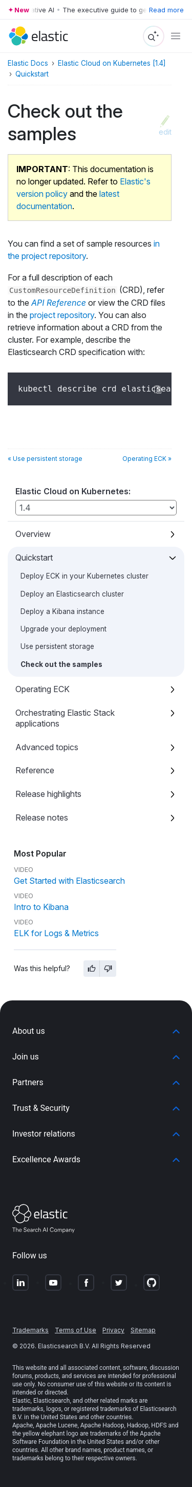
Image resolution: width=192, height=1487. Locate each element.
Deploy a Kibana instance (62, 611)
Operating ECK (42, 689)
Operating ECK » (147, 458)
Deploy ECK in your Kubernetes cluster (84, 576)
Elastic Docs (28, 63)
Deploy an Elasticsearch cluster (72, 594)
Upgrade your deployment (63, 629)
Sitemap (143, 1330)
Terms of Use (75, 1330)
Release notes (41, 817)
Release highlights (48, 794)
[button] (96, 1031)
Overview (33, 534)
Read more (166, 10)
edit (165, 131)
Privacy (113, 1330)
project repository (62, 315)
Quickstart (34, 557)
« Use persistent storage (45, 458)
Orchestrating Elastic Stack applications (65, 718)
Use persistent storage (57, 646)
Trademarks (30, 1330)
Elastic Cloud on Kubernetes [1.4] (112, 63)
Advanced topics (46, 747)
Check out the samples (61, 664)
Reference (34, 770)
